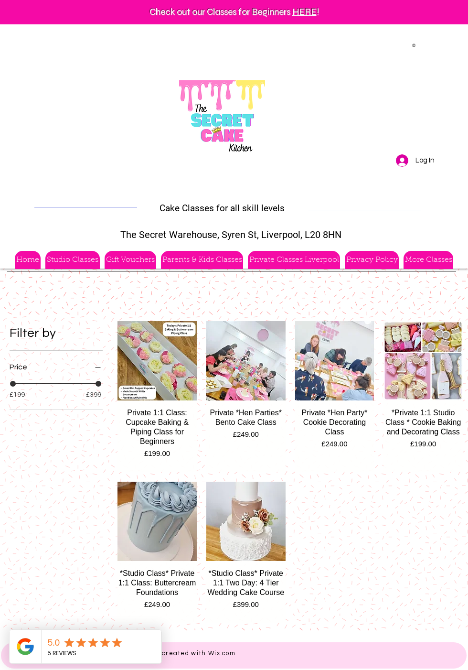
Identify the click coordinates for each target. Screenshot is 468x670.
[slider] (13, 383)
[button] (415, 45)
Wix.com (221, 653)
